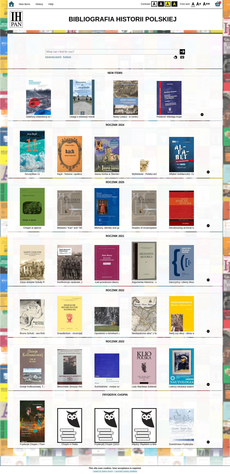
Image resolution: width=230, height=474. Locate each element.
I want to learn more (103, 471)
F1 (198, 3)
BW (161, 3)
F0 (193, 3)
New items (24, 4)
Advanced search (53, 57)
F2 (206, 3)
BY (174, 3)
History (39, 4)
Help (50, 4)
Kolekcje (67, 57)
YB (167, 3)
